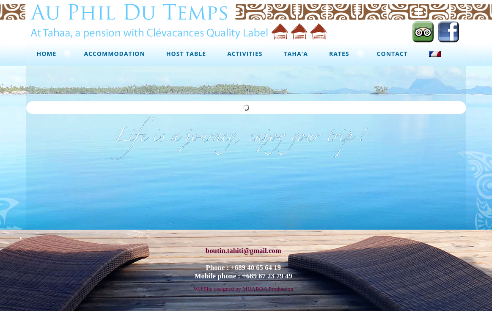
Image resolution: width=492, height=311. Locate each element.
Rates (339, 54)
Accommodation (114, 54)
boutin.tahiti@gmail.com (243, 248)
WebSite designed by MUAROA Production (243, 286)
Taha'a (295, 54)
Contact (392, 54)
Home (47, 54)
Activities (244, 54)
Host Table (186, 54)
